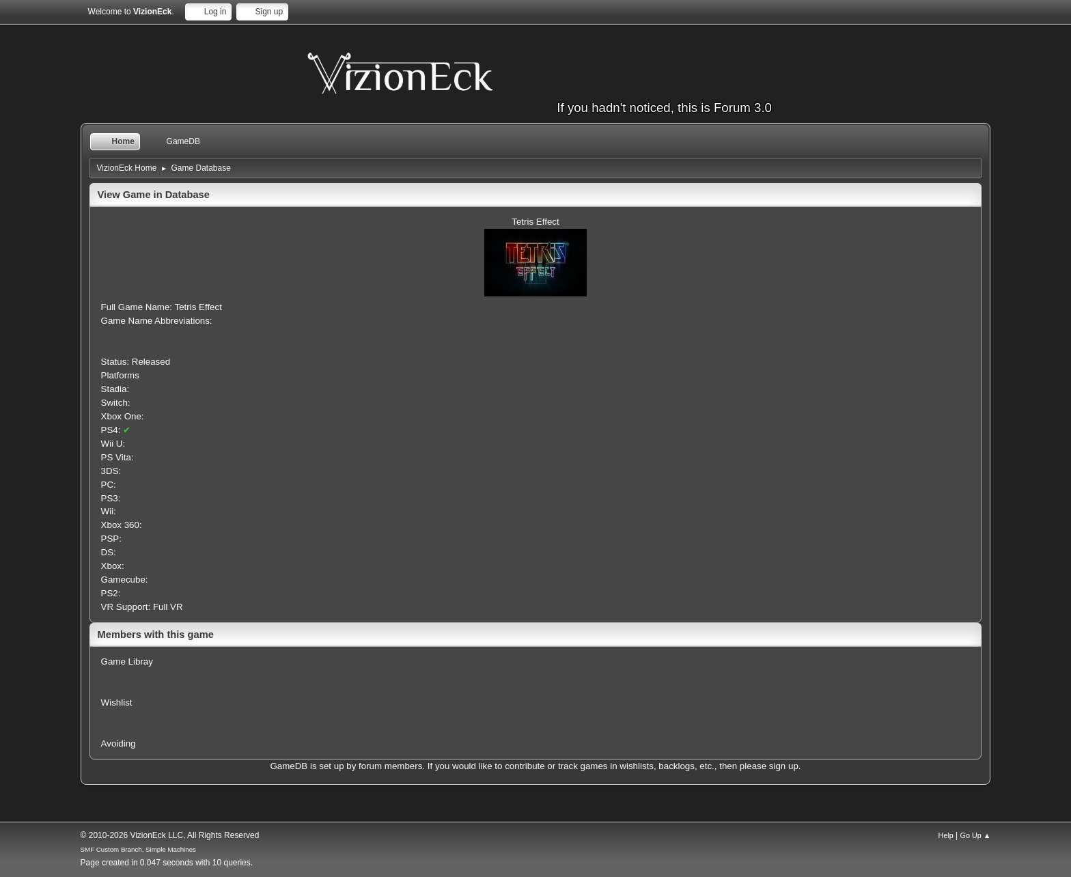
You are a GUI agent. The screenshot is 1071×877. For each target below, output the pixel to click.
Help (946, 835)
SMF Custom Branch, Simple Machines (138, 849)
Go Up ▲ (975, 835)
